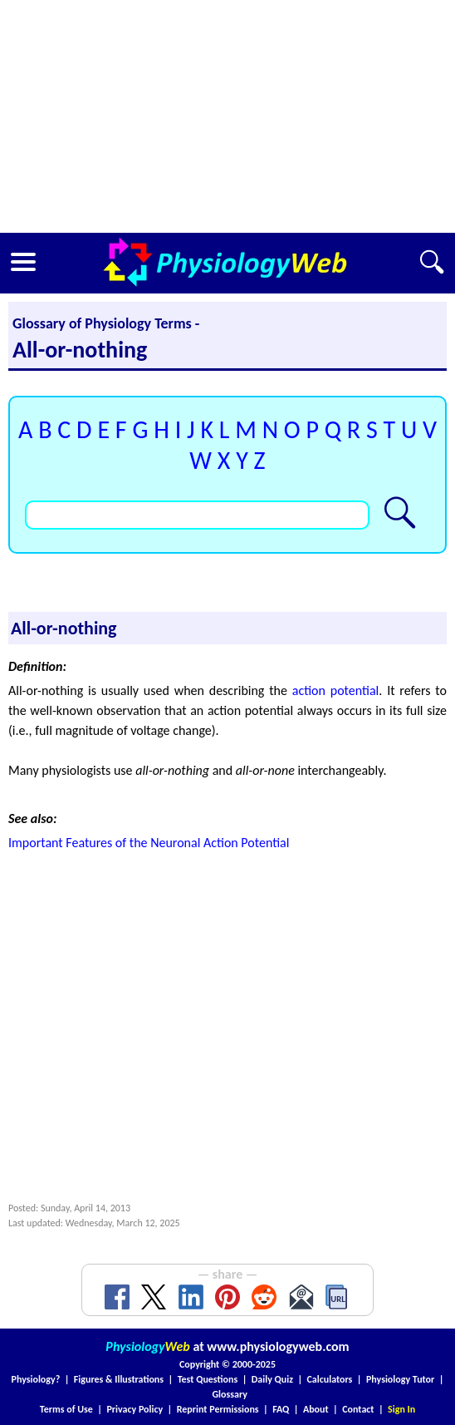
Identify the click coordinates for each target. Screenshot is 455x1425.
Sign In (401, 1409)
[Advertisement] (227, 116)
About (316, 1409)
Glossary (229, 1394)
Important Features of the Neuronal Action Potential (148, 843)
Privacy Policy (134, 1409)
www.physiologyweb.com (278, 1346)
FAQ (280, 1409)
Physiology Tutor (400, 1379)
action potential (335, 690)
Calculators (330, 1379)
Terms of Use (66, 1409)
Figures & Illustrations (119, 1379)
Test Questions (208, 1379)
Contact (358, 1409)
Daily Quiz (272, 1379)
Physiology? (36, 1379)
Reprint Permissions (218, 1409)
